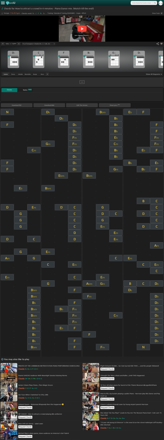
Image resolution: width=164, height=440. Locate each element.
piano (13, 74)
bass (42, 74)
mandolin (28, 74)
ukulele (20, 74)
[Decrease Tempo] (3, 43)
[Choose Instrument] (47, 74)
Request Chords (107, 369)
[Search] (155, 3)
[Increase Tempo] (19, 43)
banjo (35, 74)
